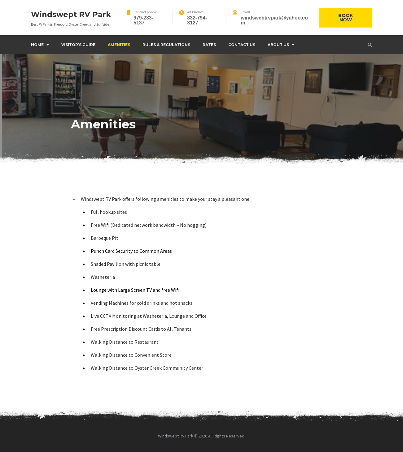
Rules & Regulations (166, 44)
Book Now (345, 18)
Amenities (119, 44)
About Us (278, 44)
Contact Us (241, 44)
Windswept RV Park (71, 14)
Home (37, 44)
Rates (209, 44)
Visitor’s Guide (78, 44)
